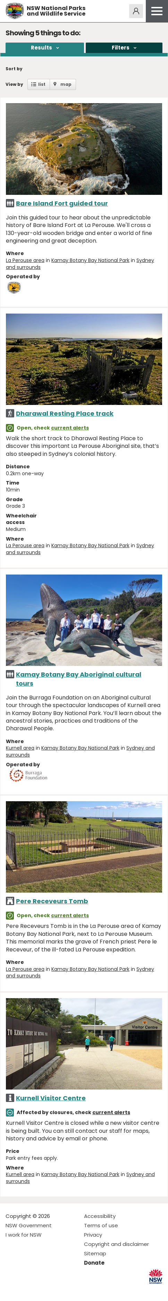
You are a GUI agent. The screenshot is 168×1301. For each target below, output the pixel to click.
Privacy (93, 1234)
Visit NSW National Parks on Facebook (12, 1290)
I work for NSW (24, 1234)
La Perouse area (25, 260)
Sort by (14, 69)
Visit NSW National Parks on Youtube (41, 1290)
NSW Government (29, 1225)
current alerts (70, 427)
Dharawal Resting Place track (65, 413)
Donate (94, 1262)
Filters (120, 47)
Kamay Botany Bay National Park (90, 260)
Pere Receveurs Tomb (52, 901)
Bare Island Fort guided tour (62, 203)
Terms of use (101, 1225)
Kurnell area (20, 747)
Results (41, 47)
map (66, 84)
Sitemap (95, 1253)
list (41, 84)
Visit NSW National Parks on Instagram (26, 1290)
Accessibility (100, 1216)
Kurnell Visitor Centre (51, 1098)
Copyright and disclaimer (116, 1244)
